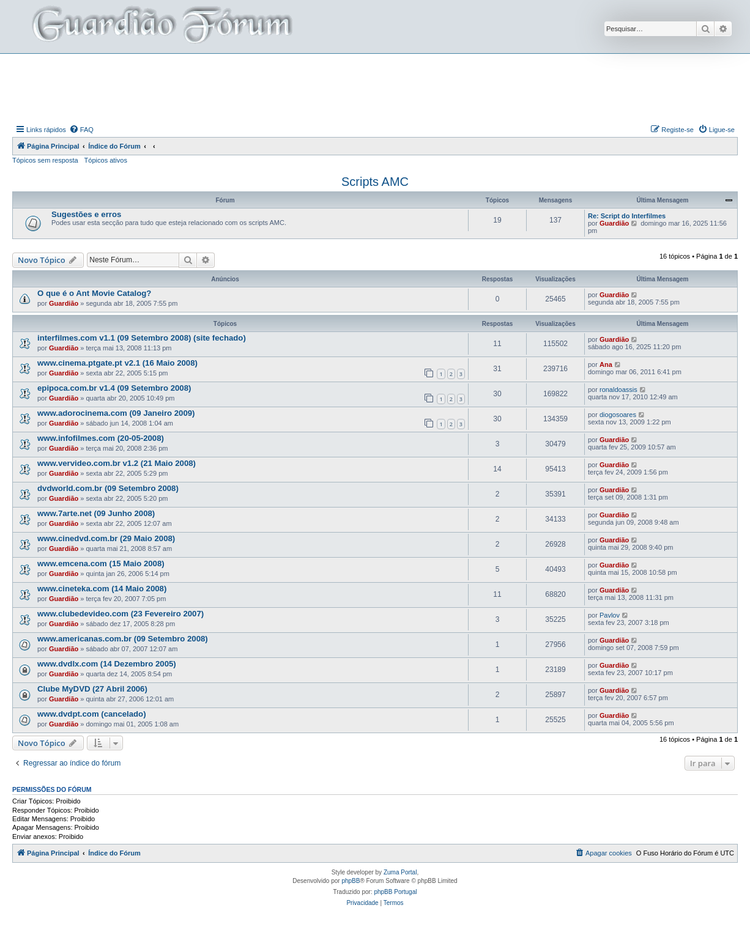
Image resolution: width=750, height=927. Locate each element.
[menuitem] (81, 129)
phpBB (350, 880)
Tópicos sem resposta (45, 160)
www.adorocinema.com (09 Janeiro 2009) (116, 413)
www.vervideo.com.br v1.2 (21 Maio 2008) (116, 463)
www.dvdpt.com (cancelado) (91, 713)
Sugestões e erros (86, 214)
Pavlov (610, 615)
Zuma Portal (400, 872)
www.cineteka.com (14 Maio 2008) (101, 588)
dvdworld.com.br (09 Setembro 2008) (108, 488)
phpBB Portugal (395, 891)
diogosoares (618, 414)
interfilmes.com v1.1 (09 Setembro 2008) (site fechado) (141, 337)
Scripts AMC (375, 181)
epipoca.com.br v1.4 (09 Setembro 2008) (114, 388)
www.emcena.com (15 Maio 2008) (101, 563)
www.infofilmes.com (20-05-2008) (100, 438)
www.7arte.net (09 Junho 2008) (96, 513)
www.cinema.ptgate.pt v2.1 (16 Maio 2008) (117, 362)
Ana (606, 364)
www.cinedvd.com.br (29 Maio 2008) (106, 538)
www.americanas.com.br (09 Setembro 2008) (122, 638)
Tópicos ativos (105, 160)
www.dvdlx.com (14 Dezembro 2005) (106, 663)
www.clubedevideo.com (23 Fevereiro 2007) (120, 613)
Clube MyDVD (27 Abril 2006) (92, 688)
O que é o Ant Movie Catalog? (94, 293)
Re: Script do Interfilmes (627, 216)
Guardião (614, 223)
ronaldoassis (618, 389)
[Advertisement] (375, 87)
